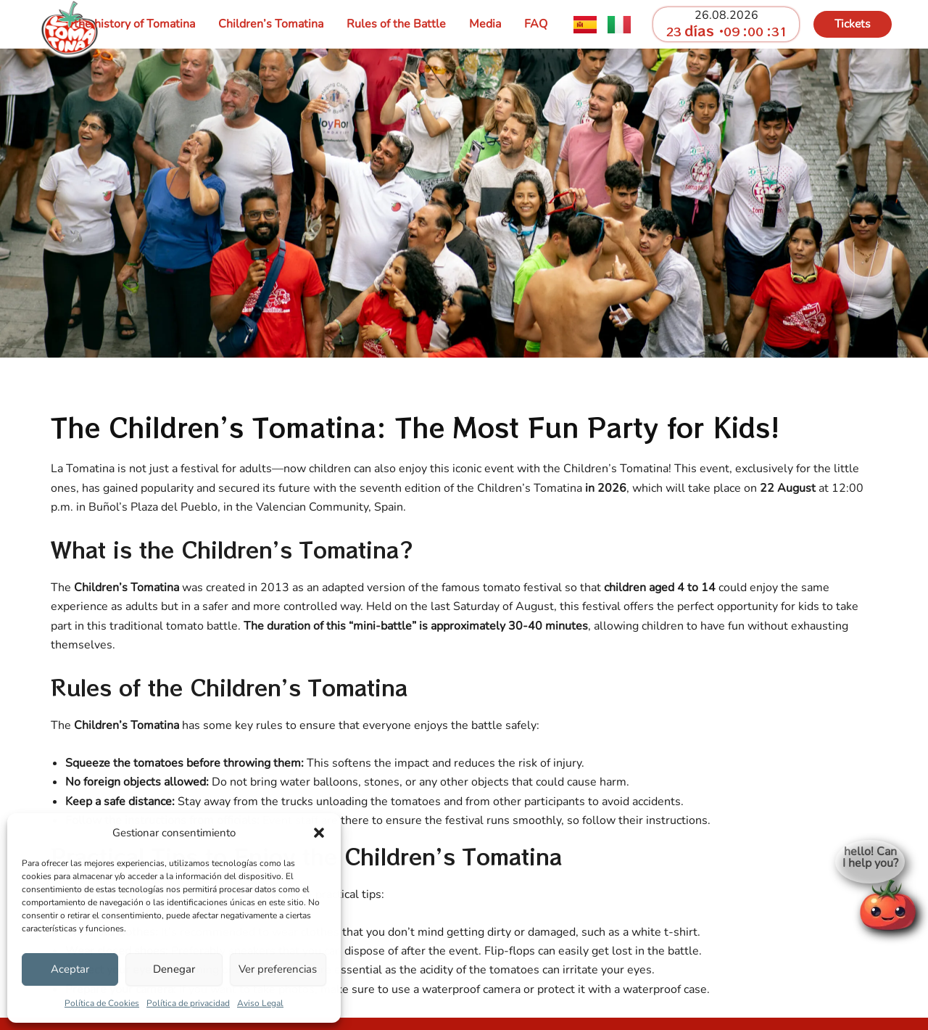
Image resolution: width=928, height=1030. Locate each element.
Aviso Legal (260, 1003)
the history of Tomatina (134, 24)
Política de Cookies (102, 1003)
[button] (319, 832)
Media (485, 24)
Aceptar (70, 969)
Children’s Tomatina (270, 24)
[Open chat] (887, 901)
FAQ (535, 24)
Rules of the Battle (396, 24)
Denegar (174, 969)
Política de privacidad (188, 1003)
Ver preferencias (278, 969)
